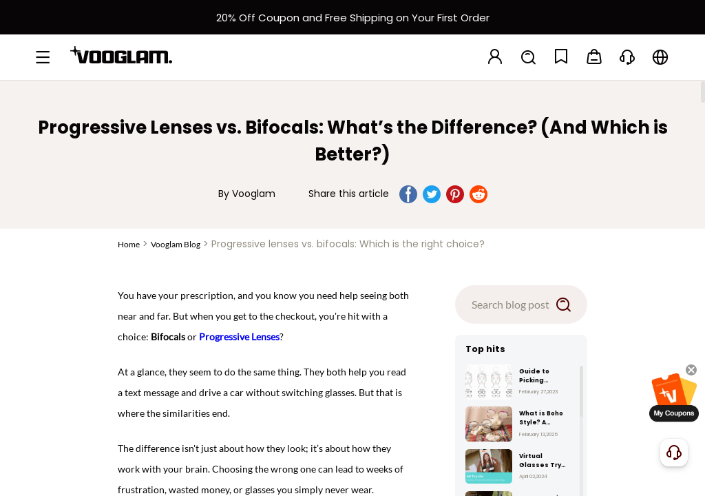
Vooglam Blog (175, 244)
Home (129, 244)
